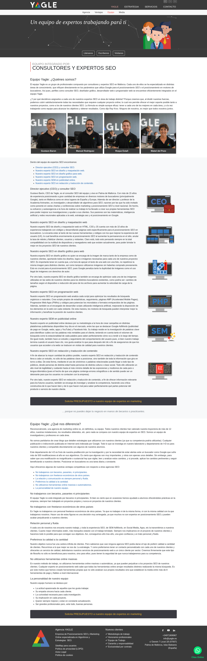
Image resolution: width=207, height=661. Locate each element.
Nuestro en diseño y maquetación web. (60, 170)
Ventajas (99, 12)
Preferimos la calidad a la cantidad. (52, 482)
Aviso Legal (60, 652)
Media (122, 12)
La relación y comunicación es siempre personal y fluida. (62, 478)
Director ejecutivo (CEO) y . (55, 167)
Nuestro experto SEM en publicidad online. (56, 180)
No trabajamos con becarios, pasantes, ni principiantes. (61, 472)
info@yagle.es (170, 638)
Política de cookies (64, 655)
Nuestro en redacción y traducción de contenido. (64, 183)
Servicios (155, 7)
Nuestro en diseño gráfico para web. (59, 174)
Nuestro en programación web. (56, 177)
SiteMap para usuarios (65, 646)
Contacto (171, 7)
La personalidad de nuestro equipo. (52, 488)
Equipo (111, 12)
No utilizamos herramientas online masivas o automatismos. (64, 485)
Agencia (86, 12)
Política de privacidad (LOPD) (69, 649)
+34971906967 (170, 635)
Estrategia (138, 7)
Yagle (124, 7)
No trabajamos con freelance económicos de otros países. (63, 475)
